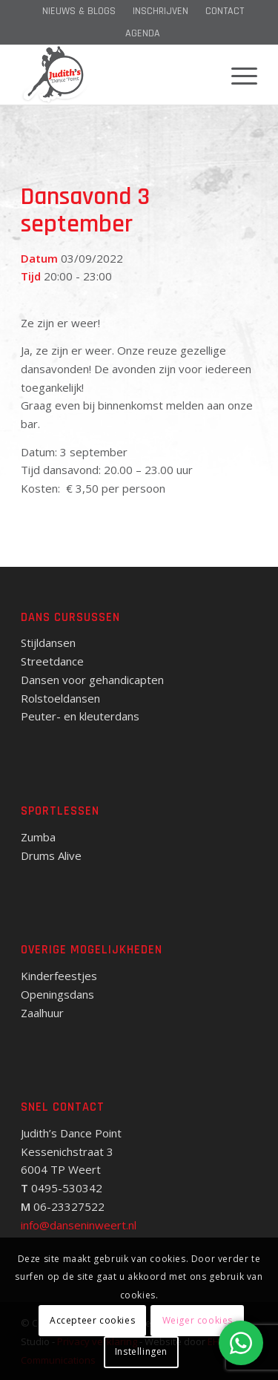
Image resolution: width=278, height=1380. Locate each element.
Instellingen (141, 1351)
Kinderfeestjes (59, 975)
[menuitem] (79, 11)
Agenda (142, 33)
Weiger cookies (197, 1320)
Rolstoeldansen (60, 698)
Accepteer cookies (92, 1320)
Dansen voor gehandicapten (92, 679)
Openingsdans (57, 994)
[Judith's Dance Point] (115, 75)
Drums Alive (51, 855)
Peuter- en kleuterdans (80, 716)
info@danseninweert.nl (78, 1225)
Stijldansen (48, 642)
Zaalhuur (42, 1012)
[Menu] (236, 75)
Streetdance (52, 661)
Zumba (38, 836)
